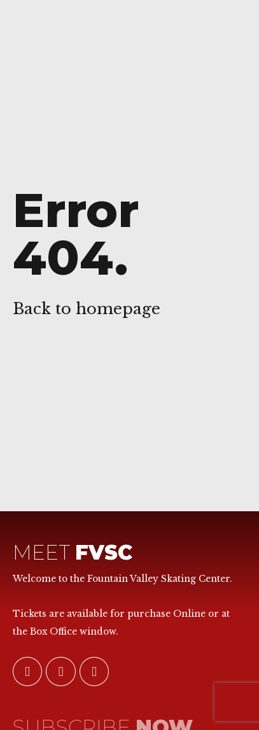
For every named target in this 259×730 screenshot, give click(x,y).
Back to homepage (86, 309)
